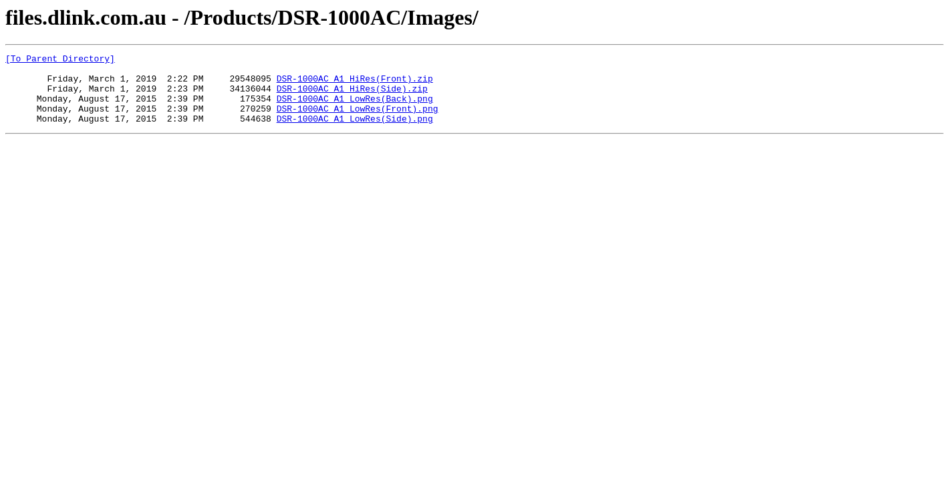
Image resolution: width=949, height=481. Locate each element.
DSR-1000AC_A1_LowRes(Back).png (355, 108)
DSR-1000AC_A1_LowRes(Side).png (355, 132)
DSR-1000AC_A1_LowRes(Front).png (357, 120)
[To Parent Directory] (60, 60)
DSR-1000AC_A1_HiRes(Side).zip (352, 96)
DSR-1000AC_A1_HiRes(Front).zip (355, 84)
